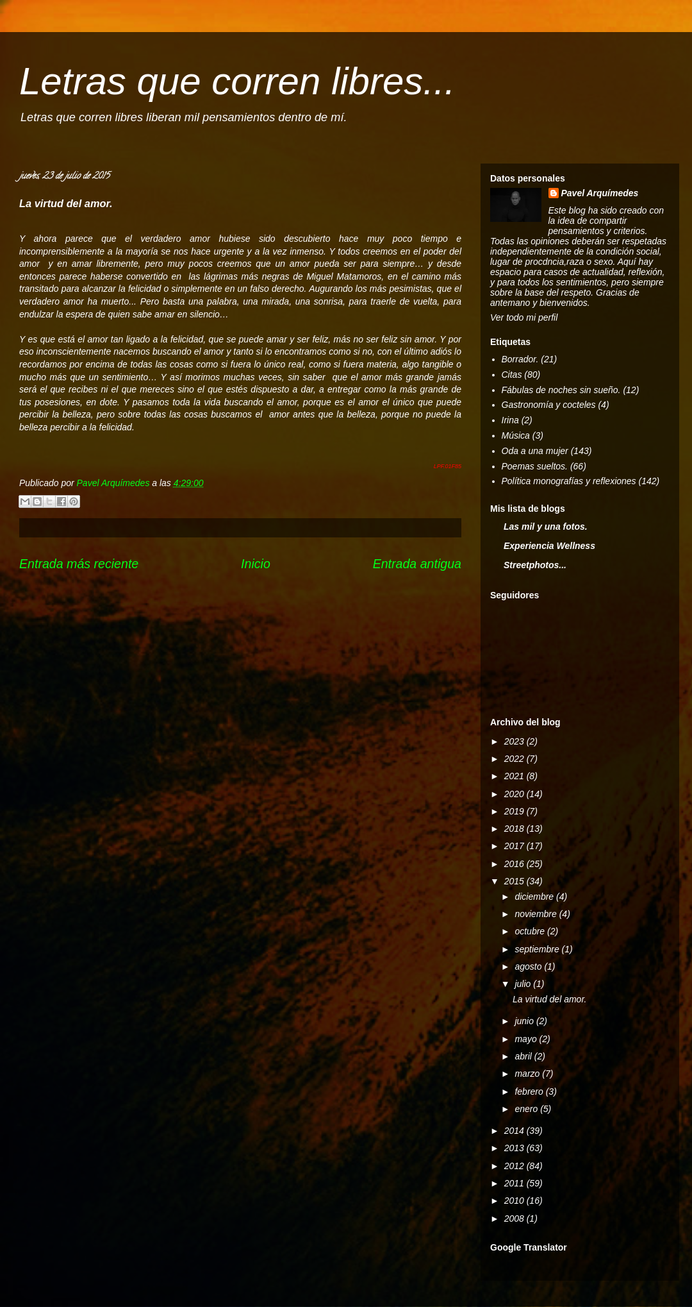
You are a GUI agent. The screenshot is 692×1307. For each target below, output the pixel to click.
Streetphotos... (535, 565)
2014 (515, 1131)
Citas (512, 374)
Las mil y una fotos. (546, 526)
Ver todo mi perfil (523, 317)
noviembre (537, 914)
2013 (515, 1148)
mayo (527, 1039)
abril (524, 1056)
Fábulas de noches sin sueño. (561, 390)
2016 (515, 864)
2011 (515, 1183)
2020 (515, 794)
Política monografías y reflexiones (569, 481)
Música (516, 435)
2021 (515, 776)
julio (524, 984)
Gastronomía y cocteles (549, 405)
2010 (515, 1200)
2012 (515, 1166)
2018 (515, 828)
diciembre (535, 896)
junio (525, 1021)
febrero (530, 1091)
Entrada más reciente (78, 564)
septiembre (538, 949)
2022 (515, 759)
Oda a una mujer (535, 451)
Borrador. (520, 359)
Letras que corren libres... (237, 81)
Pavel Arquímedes (600, 193)
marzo (528, 1073)
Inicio (255, 564)
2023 (515, 741)
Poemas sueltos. (535, 466)
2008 (515, 1218)
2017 (515, 846)
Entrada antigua (417, 564)
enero (527, 1109)
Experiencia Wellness (549, 546)
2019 (515, 811)
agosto (529, 966)
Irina (510, 420)
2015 (515, 881)
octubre (531, 931)
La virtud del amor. (549, 999)
